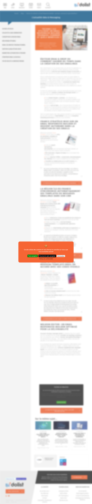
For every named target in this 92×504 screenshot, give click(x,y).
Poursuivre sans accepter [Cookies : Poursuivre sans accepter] (47, 256)
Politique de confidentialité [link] (46, 258)
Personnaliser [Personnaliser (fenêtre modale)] (60, 256)
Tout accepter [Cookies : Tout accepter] (32, 256)
